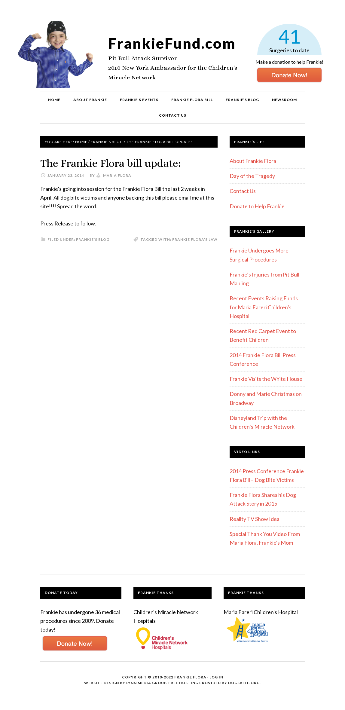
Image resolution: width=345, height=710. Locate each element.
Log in (216, 677)
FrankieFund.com (172, 43)
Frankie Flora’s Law (195, 239)
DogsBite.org (244, 683)
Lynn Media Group (146, 683)
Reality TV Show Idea (254, 519)
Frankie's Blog (92, 239)
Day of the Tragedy (252, 176)
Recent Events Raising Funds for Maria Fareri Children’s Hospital (264, 307)
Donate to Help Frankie (257, 206)
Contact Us (243, 191)
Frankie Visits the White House (266, 378)
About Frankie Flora (253, 161)
